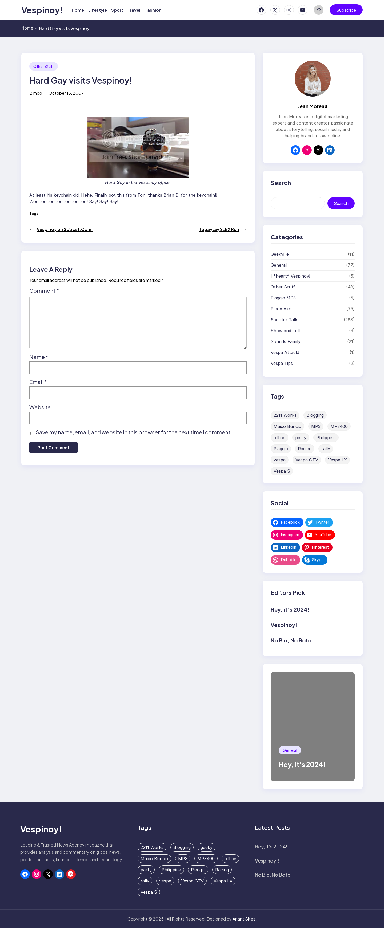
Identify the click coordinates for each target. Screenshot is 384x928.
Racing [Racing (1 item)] (304, 448)
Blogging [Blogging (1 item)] (315, 415)
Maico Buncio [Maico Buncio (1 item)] (287, 426)
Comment (44, 290)
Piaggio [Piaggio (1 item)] (281, 448)
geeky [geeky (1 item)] (207, 847)
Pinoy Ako (281, 308)
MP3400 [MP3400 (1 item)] (339, 426)
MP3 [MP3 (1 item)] (316, 426)
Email (38, 381)
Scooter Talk (284, 319)
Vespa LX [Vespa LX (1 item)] (337, 460)
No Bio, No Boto (291, 640)
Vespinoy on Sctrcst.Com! (65, 229)
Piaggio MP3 (283, 297)
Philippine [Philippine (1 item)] (326, 437)
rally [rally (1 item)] (325, 448)
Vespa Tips (282, 363)
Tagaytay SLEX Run (219, 229)
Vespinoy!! (285, 624)
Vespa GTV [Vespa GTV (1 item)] (306, 460)
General (279, 265)
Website (40, 407)
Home (29, 28)
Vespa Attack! (285, 352)
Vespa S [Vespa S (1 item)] (282, 471)
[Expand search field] (318, 10)
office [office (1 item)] (279, 437)
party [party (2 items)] (300, 437)
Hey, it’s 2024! (290, 609)
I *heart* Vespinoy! (290, 276)
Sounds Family (286, 341)
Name (38, 356)
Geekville (280, 254)
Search (341, 203)
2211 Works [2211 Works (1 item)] (285, 415)
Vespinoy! (42, 10)
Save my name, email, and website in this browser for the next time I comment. (134, 432)
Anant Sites (244, 919)
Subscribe (346, 10)
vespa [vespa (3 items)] (280, 460)
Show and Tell (285, 330)
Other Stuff (43, 66)
